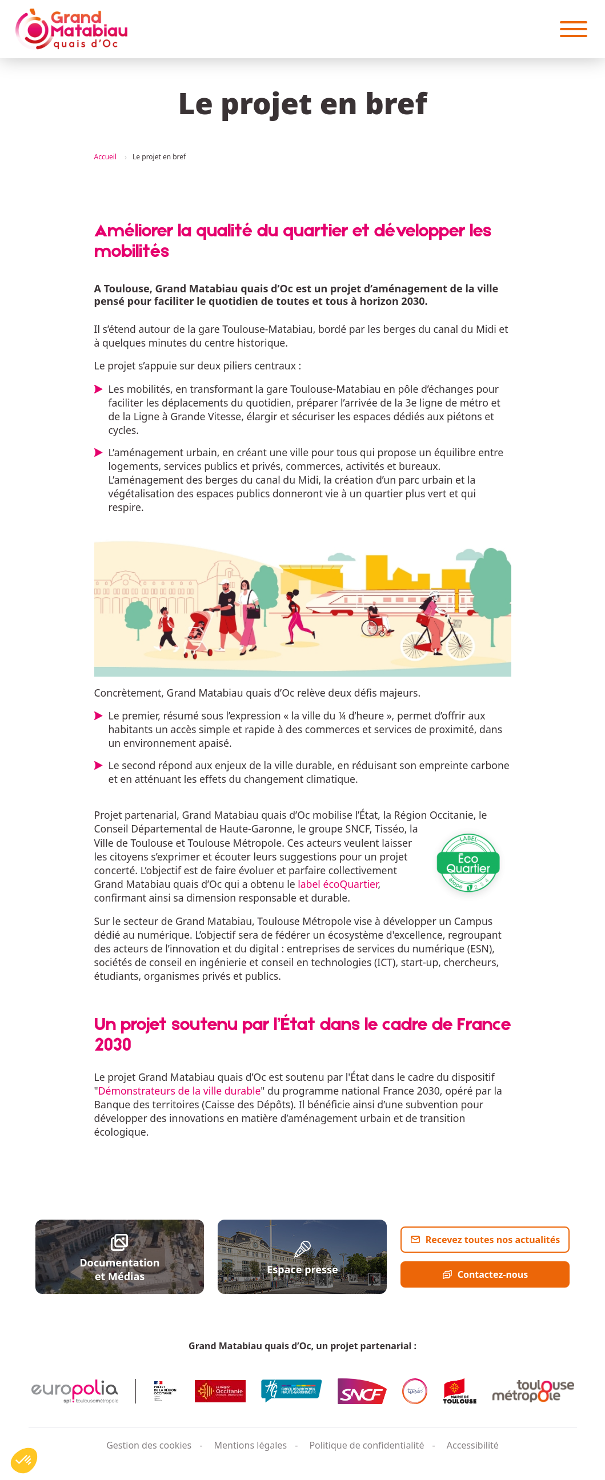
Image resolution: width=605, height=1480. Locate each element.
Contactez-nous (493, 1274)
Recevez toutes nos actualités (493, 1239)
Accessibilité (473, 1445)
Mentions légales (250, 1445)
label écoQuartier (338, 884)
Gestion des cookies (148, 1445)
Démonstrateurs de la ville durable (179, 1090)
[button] (24, 1460)
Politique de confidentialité (366, 1445)
